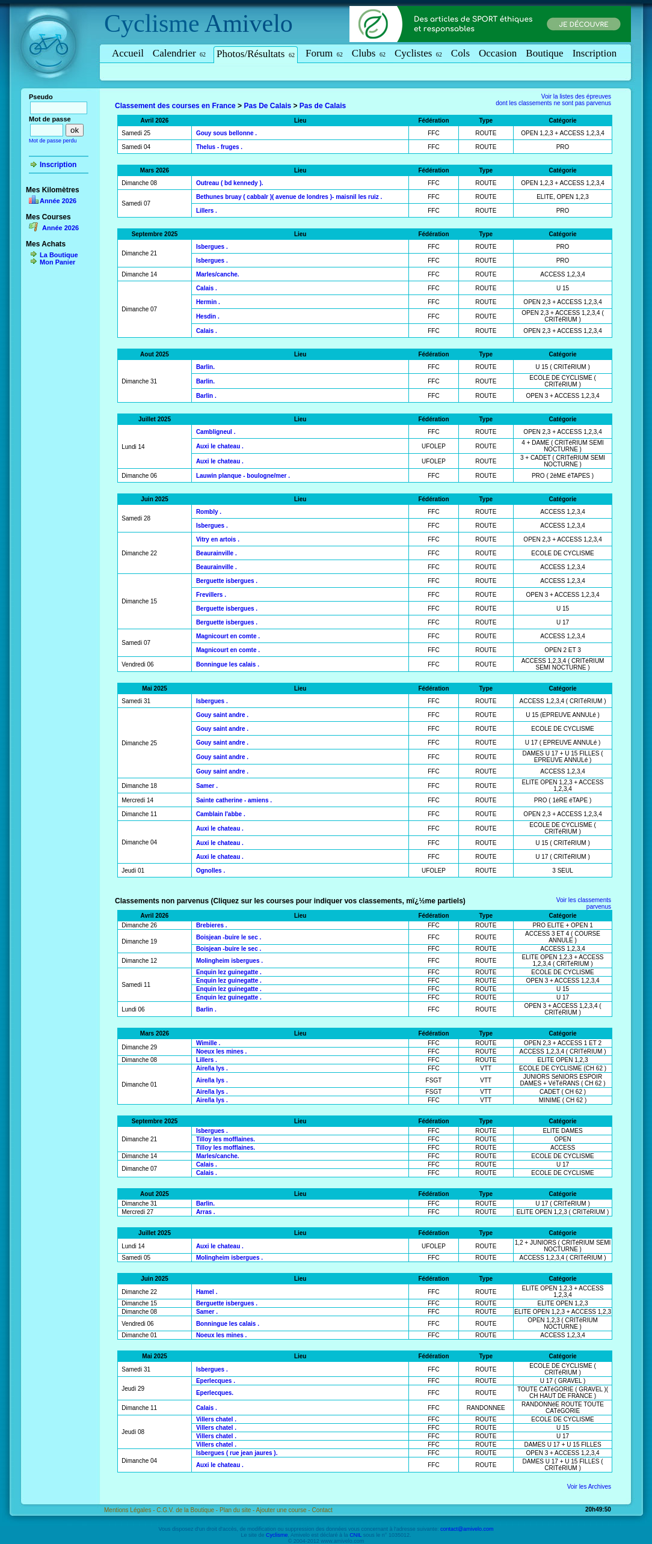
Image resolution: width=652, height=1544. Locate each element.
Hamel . (207, 1292)
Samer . (207, 786)
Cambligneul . (216, 432)
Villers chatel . (216, 1419)
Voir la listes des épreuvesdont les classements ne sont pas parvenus (553, 99)
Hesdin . (208, 316)
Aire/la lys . (212, 1068)
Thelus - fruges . (219, 147)
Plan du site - (238, 1510)
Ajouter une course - (284, 1510)
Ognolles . (210, 870)
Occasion (498, 53)
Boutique (544, 53)
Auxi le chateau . (220, 446)
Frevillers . (211, 594)
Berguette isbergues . (226, 581)
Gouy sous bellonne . (226, 133)
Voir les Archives (589, 1486)
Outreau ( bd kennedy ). (229, 183)
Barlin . (206, 395)
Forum (324, 53)
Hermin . (208, 302)
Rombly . (208, 511)
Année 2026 (58, 200)
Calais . (206, 288)
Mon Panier (57, 262)
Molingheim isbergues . (229, 960)
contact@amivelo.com (467, 1529)
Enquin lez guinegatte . (229, 972)
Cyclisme (152, 23)
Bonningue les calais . (227, 664)
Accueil (128, 53)
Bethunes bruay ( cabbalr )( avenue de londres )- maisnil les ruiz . (289, 197)
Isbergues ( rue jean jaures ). (237, 1453)
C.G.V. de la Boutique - (188, 1510)
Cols (460, 53)
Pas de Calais (323, 106)
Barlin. (205, 367)
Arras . (205, 1212)
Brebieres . (211, 925)
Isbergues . (212, 246)
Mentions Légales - (130, 1510)
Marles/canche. (217, 274)
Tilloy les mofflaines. (225, 1139)
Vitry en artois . (217, 539)
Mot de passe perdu (53, 141)
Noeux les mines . (221, 1051)
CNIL (355, 1535)
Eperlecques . (215, 1381)
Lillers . (206, 210)
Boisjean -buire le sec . (228, 937)
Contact (322, 1510)
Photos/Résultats (256, 54)
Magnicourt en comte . (228, 636)
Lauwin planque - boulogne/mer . (243, 475)
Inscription (595, 53)
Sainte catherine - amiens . (234, 800)
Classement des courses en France (175, 106)
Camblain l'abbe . (220, 814)
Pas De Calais (267, 106)
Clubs (369, 53)
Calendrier (179, 53)
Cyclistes (418, 53)
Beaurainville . (216, 553)
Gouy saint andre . (222, 715)
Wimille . (208, 1043)
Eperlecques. (214, 1393)
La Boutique (59, 254)
